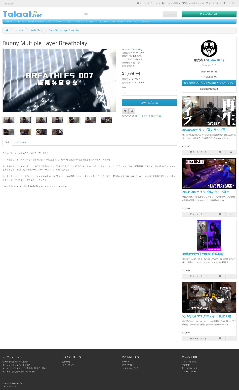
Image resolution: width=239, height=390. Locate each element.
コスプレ (69, 21)
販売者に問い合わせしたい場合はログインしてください (209, 82)
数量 (124, 87)
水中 (91, 21)
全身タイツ (59, 21)
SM (85, 21)
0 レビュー (142, 115)
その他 (129, 21)
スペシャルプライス (131, 368)
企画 (113, 21)
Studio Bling (36, 30)
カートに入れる (149, 102)
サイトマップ (68, 364)
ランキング (19, 21)
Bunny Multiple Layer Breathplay (64, 30)
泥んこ (49, 21)
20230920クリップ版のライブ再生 (205, 130)
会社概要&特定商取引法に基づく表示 (19, 371)
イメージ (121, 21)
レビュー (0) (20, 142)
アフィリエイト (129, 364)
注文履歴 (186, 364)
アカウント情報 (189, 361)
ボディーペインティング (35, 21)
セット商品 (145, 21)
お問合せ (66, 361)
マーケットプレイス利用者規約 (16, 364)
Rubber (98, 21)
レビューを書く (156, 115)
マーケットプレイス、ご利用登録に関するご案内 (24, 368)
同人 (136, 21)
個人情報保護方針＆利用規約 (15, 361)
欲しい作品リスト (190, 368)
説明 (7, 142)
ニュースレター (189, 371)
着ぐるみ (78, 21)
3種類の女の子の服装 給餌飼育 (203, 254)
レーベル (9, 21)
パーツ (106, 21)
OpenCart (19, 383)
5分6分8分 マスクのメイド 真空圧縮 (206, 316)
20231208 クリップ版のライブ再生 (205, 192)
